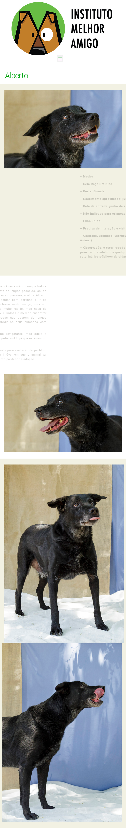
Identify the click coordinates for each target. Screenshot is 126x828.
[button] (60, 58)
